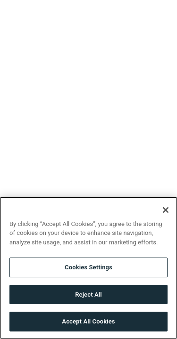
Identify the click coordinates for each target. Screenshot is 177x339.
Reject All (88, 294)
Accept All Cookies (88, 321)
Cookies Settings (88, 267)
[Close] (165, 210)
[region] (88, 268)
